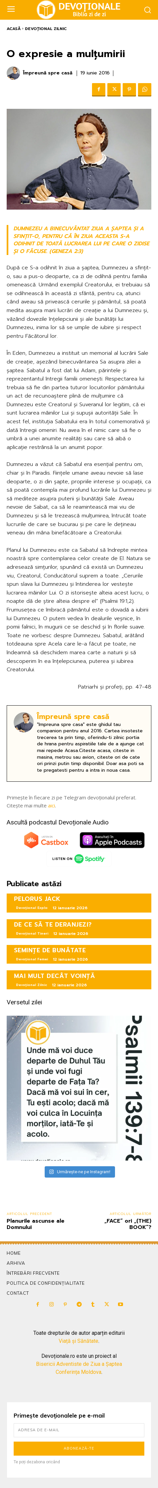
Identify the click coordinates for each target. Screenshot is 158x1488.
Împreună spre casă (47, 73)
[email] (79, 1430)
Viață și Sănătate (78, 1341)
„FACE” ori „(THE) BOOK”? (127, 1224)
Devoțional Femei (32, 959)
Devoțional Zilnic (46, 29)
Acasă (14, 29)
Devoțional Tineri (32, 933)
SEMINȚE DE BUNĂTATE (50, 950)
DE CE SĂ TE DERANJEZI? (53, 924)
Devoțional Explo (32, 907)
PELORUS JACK (37, 899)
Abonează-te (79, 1448)
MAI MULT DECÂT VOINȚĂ (54, 976)
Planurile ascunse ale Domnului (35, 1224)
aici (51, 805)
